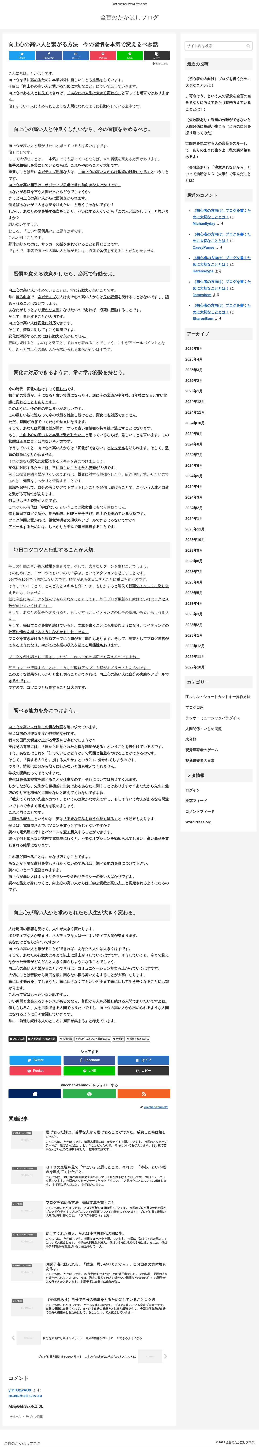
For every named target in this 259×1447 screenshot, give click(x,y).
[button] (248, 46)
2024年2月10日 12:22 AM (25, 1396)
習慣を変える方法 (138, 1038)
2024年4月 (194, 487)
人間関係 (66, 1038)
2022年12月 (195, 646)
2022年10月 (195, 667)
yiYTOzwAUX (19, 1390)
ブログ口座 (17, 1038)
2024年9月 (194, 434)
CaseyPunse (203, 247)
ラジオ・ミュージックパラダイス (212, 718)
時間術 (118, 1038)
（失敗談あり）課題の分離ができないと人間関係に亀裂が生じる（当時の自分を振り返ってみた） (218, 126)
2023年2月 (194, 625)
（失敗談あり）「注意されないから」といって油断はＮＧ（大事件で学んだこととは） (218, 174)
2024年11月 (195, 412)
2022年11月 (195, 657)
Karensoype (203, 271)
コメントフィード (199, 812)
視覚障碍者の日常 (199, 761)
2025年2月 (194, 381)
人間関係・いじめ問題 (41, 1038)
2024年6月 (194, 466)
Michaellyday (204, 224)
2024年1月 (194, 519)
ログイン (192, 790)
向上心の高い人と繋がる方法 (93, 1038)
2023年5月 (194, 593)
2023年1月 (194, 635)
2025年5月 (194, 349)
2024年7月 (194, 455)
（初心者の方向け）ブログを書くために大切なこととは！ (218, 82)
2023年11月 (195, 529)
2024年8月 (194, 444)
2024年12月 (195, 402)
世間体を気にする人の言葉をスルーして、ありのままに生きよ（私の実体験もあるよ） (218, 150)
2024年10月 (195, 423)
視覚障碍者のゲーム (201, 750)
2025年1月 (194, 391)
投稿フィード (196, 801)
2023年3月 (194, 614)
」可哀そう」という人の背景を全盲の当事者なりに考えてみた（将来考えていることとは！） (218, 102)
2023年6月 (194, 582)
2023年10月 (195, 540)
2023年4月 (194, 604)
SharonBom (203, 319)
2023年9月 (194, 550)
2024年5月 (194, 476)
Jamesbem (202, 295)
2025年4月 (194, 359)
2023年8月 (194, 561)
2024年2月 (194, 508)
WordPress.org (198, 822)
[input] (219, 45)
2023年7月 (194, 572)
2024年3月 (194, 497)
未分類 (190, 739)
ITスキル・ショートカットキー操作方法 (218, 697)
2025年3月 (194, 370)
